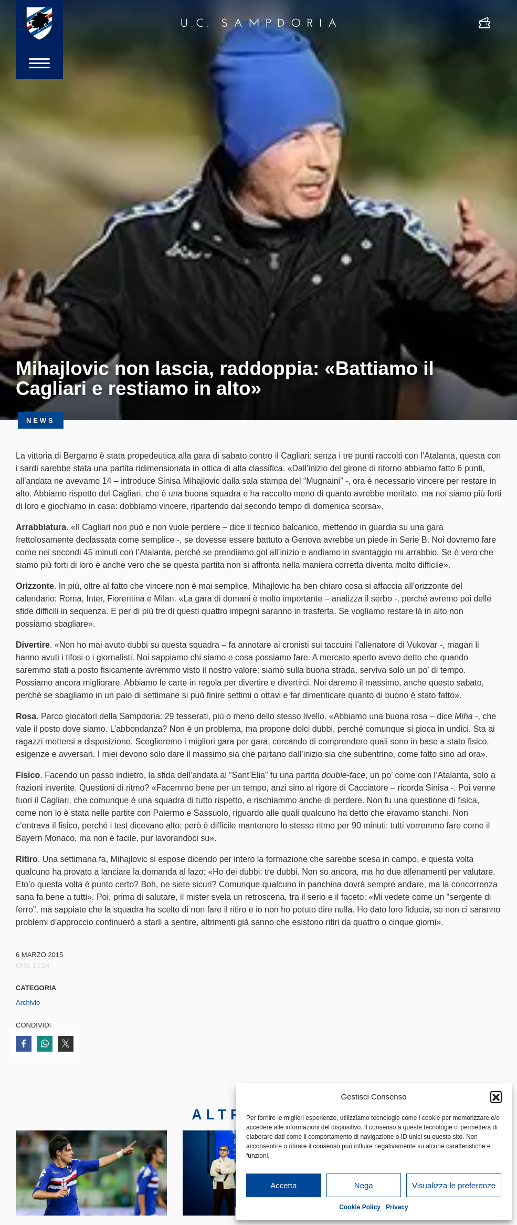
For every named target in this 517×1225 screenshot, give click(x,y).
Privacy (397, 1207)
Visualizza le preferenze (453, 1185)
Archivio (28, 1002)
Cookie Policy (360, 1207)
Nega (363, 1185)
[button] (496, 1097)
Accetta (283, 1185)
